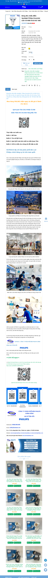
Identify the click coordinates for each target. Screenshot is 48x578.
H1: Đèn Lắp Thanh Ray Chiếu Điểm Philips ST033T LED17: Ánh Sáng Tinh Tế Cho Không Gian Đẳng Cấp (33, 480)
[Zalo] (40, 85)
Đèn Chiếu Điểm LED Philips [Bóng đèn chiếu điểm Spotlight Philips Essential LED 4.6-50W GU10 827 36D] (36, 11)
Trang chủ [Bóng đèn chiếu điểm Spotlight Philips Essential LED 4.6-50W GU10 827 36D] (7, 11)
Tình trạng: (24, 56)
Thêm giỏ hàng (26, 64)
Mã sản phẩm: (23, 32)
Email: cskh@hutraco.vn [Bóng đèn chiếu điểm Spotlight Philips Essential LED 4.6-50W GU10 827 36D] (24, 2)
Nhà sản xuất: (24, 27)
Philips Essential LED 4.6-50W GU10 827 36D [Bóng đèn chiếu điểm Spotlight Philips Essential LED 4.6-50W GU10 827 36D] (33, 79)
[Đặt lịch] (46, 219)
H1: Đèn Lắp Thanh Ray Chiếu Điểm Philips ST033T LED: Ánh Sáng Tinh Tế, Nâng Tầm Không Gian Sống (14, 509)
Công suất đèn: (24, 52)
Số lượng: (24, 59)
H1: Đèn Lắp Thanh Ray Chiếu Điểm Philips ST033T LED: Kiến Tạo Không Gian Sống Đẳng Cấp (14, 480)
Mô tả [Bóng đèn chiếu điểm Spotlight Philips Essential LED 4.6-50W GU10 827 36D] (7, 89)
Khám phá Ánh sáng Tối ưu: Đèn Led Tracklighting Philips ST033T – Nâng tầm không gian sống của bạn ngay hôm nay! (14, 537)
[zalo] (26, 4)
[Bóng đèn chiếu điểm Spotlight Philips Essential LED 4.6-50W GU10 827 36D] (39, 577)
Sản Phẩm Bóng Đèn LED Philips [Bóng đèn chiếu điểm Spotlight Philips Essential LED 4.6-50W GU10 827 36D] (20, 11)
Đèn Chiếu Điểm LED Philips (35, 68)
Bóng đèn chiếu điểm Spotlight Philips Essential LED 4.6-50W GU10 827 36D (34, 73)
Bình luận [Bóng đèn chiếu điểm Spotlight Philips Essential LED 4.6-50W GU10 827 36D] (14, 89)
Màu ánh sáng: (24, 48)
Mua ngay (38, 63)
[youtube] (24, 4)
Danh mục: (24, 68)
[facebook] (21, 4)
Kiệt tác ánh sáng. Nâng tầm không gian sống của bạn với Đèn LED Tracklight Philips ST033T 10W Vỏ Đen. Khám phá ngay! (14, 566)
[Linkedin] (32, 85)
